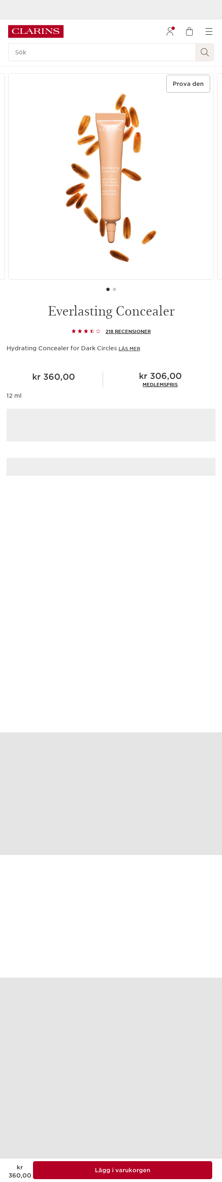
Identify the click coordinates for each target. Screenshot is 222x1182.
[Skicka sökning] (205, 52)
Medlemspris (160, 384)
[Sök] (102, 52)
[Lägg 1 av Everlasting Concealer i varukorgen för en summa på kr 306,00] (122, 1170)
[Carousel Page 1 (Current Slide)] (108, 289)
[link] (160, 384)
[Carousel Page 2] (114, 289)
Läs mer (129, 348)
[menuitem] (170, 31)
